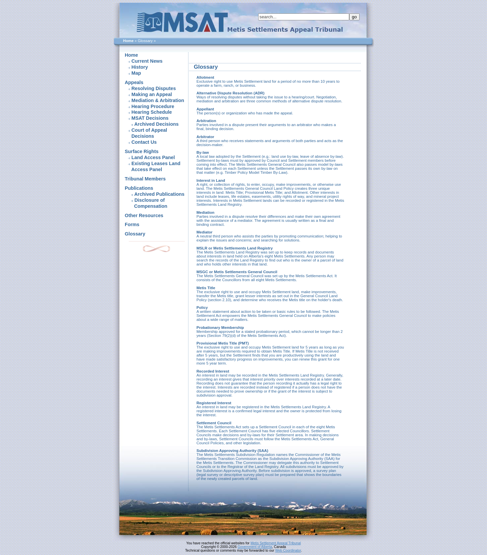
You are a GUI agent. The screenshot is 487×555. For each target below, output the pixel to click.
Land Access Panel (153, 157)
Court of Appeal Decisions (146, 133)
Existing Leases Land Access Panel (152, 166)
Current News (146, 61)
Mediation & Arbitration (157, 100)
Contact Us (144, 142)
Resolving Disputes (153, 88)
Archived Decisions (156, 124)
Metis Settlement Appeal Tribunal (276, 543)
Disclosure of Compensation (146, 203)
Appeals (134, 82)
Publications (139, 188)
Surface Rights (141, 151)
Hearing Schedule (151, 112)
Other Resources (144, 215)
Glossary (135, 233)
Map (136, 73)
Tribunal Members (145, 178)
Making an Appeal (151, 94)
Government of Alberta (254, 547)
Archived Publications (159, 194)
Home (128, 41)
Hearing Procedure (152, 106)
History (139, 67)
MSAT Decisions (149, 118)
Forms (132, 224)
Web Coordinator (288, 550)
